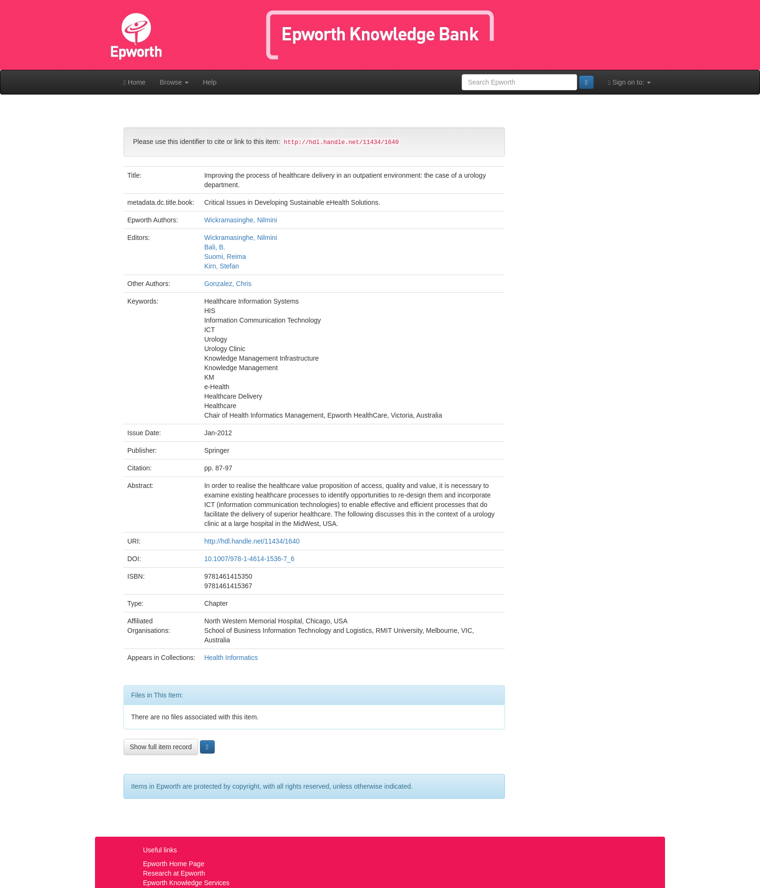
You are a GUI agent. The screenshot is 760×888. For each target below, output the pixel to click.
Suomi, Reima (225, 256)
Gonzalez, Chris (228, 283)
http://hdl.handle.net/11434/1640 (252, 541)
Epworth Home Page (173, 864)
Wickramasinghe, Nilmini (240, 220)
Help (210, 82)
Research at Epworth (174, 873)
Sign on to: (629, 82)
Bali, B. (214, 247)
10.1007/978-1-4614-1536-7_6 (249, 559)
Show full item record (161, 747)
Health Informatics (231, 657)
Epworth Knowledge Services (186, 883)
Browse (174, 82)
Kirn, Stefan (221, 266)
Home (134, 82)
